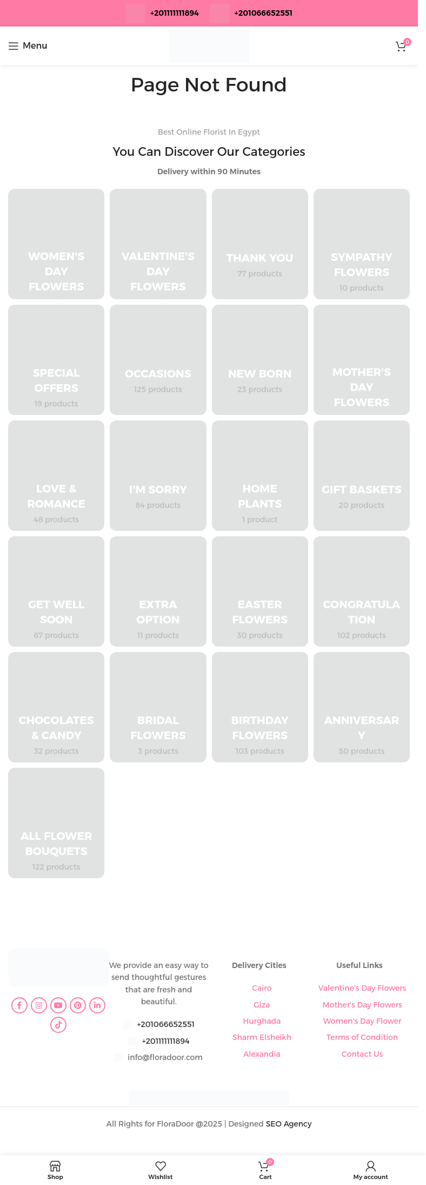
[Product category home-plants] (260, 475)
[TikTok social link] (58, 1025)
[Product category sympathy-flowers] (362, 244)
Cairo (261, 988)
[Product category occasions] (158, 360)
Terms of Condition (362, 1037)
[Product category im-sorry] (158, 475)
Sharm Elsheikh (261, 1037)
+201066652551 (166, 1024)
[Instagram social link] (39, 1005)
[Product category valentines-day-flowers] (158, 244)
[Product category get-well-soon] (56, 591)
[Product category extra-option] (158, 591)
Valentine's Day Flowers (362, 988)
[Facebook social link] (19, 1005)
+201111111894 (174, 13)
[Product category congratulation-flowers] (362, 591)
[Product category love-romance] (56, 475)
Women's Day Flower (362, 1021)
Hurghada (262, 1021)
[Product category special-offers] (56, 360)
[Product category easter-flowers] (260, 591)
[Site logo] (209, 45)
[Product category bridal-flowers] (158, 707)
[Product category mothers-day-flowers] (362, 360)
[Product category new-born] (260, 360)
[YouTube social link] (58, 1005)
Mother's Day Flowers (362, 1005)
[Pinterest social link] (78, 1005)
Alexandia (262, 1054)
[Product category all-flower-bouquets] (56, 823)
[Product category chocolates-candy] (56, 707)
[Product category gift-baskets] (362, 475)
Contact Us (362, 1054)
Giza (262, 1005)
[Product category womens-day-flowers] (56, 244)
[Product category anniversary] (362, 707)
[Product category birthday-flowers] (260, 707)
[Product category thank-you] (260, 244)
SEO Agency (289, 1124)
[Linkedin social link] (97, 1005)
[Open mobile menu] (28, 46)
